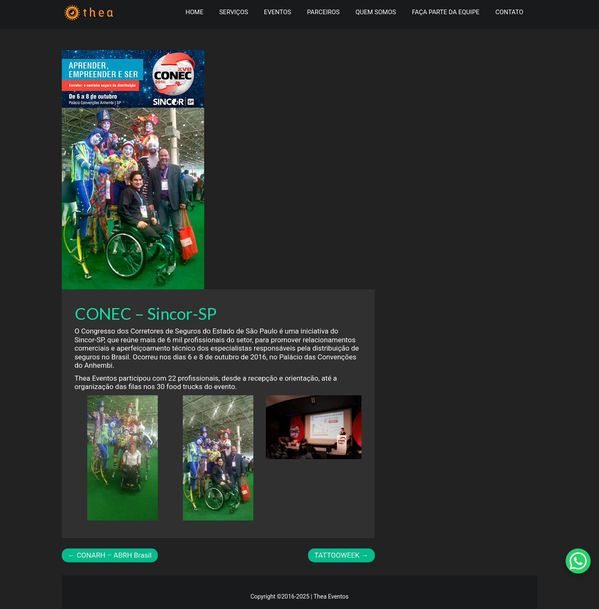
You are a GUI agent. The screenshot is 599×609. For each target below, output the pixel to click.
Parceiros (323, 12)
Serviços (233, 12)
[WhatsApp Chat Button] (578, 561)
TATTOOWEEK (341, 555)
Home (195, 12)
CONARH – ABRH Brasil (110, 555)
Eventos (277, 12)
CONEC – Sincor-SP (146, 313)
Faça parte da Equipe (446, 12)
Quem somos (376, 12)
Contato (509, 12)
